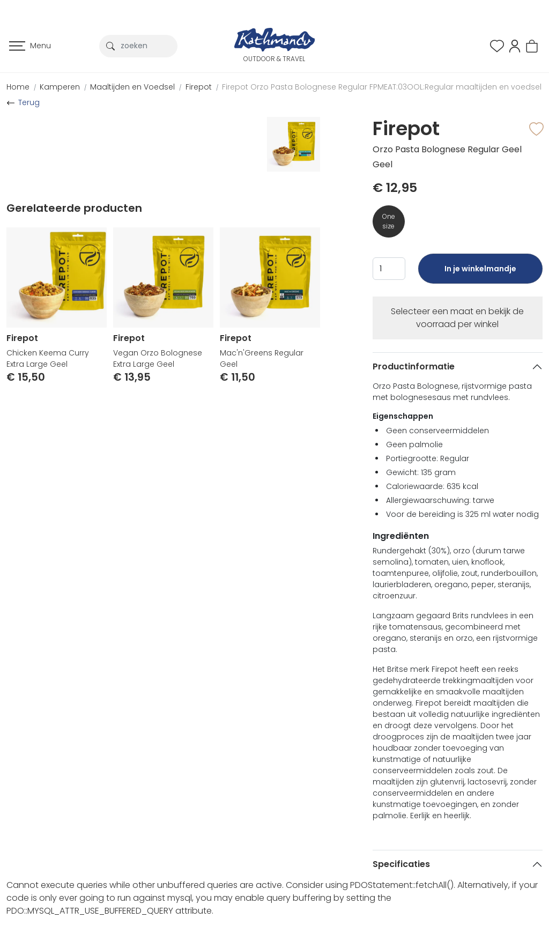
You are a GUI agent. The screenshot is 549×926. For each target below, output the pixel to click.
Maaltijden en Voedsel (132, 87)
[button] (514, 45)
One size (388, 221)
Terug (29, 102)
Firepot (199, 87)
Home (17, 87)
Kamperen (60, 87)
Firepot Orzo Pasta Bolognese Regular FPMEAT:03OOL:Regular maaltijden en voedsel (381, 87)
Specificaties (401, 864)
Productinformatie (414, 366)
